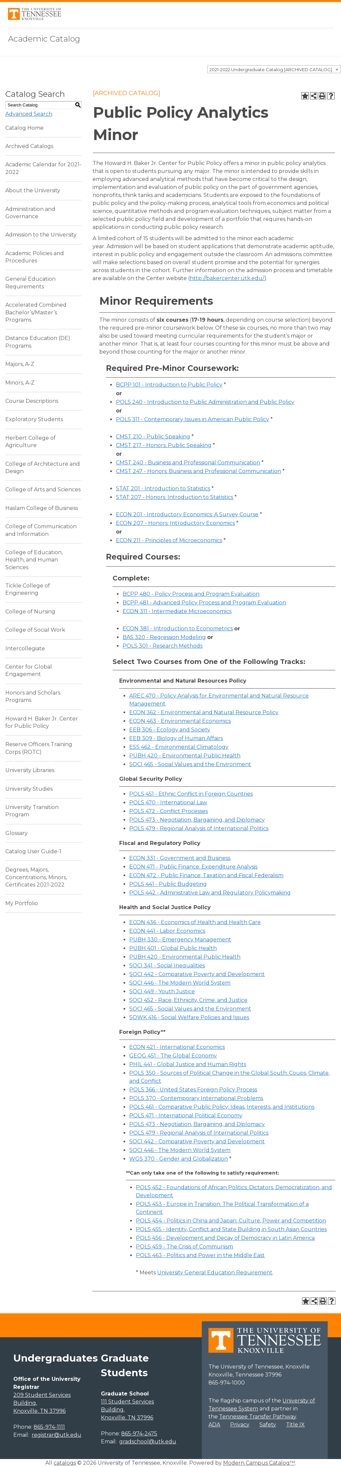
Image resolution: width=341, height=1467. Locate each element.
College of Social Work (35, 630)
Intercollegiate (25, 648)
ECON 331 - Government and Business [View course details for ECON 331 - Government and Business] (179, 858)
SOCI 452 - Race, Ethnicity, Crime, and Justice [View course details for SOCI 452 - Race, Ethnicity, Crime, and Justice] (188, 1000)
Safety (267, 1424)
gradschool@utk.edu (147, 1441)
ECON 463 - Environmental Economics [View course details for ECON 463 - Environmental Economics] (180, 721)
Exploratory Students (34, 419)
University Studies (29, 789)
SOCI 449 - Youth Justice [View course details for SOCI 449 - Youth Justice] (162, 991)
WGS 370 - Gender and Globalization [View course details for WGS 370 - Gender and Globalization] (178, 1159)
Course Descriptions (31, 401)
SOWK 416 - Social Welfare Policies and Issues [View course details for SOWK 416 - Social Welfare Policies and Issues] (189, 1017)
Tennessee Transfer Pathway (257, 1416)
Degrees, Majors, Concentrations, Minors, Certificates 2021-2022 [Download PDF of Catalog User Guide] (36, 877)
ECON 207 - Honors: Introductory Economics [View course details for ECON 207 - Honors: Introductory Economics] (175, 523)
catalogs (65, 1463)
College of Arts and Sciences (43, 489)
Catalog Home (24, 128)
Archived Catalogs (29, 146)
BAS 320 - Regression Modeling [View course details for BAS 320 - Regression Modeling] (164, 637)
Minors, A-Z (20, 383)
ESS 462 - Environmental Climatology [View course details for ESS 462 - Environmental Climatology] (178, 747)
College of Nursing (30, 611)
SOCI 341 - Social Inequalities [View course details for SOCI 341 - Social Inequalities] (167, 965)
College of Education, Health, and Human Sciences (34, 559)
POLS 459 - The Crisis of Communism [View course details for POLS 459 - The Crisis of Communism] (184, 1246)
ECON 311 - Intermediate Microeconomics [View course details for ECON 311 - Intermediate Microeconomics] (177, 611)
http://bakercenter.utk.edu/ (227, 278)
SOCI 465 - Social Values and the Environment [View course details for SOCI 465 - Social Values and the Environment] (190, 764)
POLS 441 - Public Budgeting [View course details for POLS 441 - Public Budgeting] (168, 884)
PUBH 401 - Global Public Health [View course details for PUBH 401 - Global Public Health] (173, 948)
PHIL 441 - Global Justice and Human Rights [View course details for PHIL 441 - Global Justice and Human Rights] (187, 1064)
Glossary (16, 833)
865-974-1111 (49, 1427)
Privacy (239, 1424)
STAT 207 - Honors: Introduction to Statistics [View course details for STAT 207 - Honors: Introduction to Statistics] (174, 497)
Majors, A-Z (19, 364)
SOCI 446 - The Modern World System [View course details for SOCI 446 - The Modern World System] (179, 983)
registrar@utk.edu (56, 1435)
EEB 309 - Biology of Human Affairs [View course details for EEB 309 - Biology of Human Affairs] (176, 738)
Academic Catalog (44, 39)
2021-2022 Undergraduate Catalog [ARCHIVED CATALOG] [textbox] (270, 69)
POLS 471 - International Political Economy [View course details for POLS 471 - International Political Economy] (185, 1115)
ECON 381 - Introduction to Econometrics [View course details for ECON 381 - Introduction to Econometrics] (178, 628)
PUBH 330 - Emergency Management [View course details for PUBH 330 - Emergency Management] (180, 939)
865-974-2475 (139, 1433)
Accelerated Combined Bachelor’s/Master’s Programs (36, 312)
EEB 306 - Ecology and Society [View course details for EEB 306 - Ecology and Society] (169, 730)
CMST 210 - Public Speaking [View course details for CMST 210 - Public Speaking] (153, 436)
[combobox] (274, 69)
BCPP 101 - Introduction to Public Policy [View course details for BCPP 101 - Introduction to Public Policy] (169, 385)
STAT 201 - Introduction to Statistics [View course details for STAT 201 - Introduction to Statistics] (163, 488)
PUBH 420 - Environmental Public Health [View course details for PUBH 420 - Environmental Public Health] (184, 755)
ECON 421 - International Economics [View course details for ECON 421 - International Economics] (177, 1047)
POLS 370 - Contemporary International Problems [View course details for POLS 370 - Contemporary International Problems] (196, 1098)
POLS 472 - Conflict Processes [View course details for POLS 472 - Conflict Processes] (168, 811)
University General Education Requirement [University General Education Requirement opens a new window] (214, 1272)
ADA (214, 1424)
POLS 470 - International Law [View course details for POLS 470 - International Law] (168, 802)
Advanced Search (28, 114)
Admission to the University (41, 235)
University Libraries (29, 770)
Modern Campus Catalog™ (259, 1463)
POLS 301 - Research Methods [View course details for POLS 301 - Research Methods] (162, 646)
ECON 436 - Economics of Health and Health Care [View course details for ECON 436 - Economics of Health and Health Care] (195, 922)
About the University (32, 190)
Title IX (295, 1424)
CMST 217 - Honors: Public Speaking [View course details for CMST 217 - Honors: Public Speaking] (163, 445)
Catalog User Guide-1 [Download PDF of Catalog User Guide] (33, 851)
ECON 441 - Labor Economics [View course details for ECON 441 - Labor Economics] (167, 931)
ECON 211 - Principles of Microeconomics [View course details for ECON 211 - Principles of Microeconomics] (169, 540)
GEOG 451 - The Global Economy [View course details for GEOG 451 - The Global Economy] (173, 1056)
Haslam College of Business (41, 508)
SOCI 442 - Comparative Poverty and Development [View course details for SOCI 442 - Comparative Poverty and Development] (197, 974)
